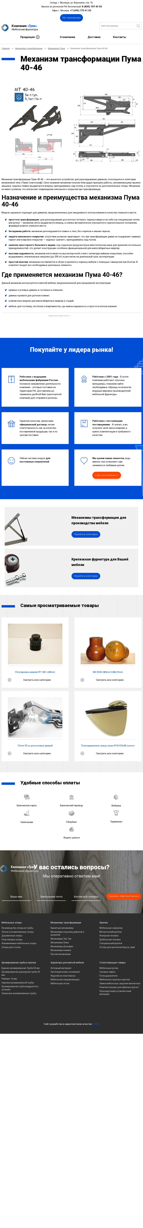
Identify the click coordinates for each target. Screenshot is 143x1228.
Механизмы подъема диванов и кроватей (67, 946)
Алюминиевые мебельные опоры (19, 956)
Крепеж (103, 935)
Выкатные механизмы (62, 940)
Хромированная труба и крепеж (19, 975)
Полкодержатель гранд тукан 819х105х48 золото (108, 758)
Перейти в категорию (86, 539)
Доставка (94, 35)
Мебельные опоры (12, 935)
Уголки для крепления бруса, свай (117, 960)
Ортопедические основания (65, 984)
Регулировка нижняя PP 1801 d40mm (35, 684)
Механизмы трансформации (66, 935)
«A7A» (96, 1036)
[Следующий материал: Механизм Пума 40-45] (59, 314)
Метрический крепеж (110, 944)
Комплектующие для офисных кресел (119, 1000)
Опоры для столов (11, 960)
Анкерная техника (108, 948)
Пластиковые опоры (12, 952)
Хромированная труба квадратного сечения (20, 1001)
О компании (67, 35)
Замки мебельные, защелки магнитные (119, 996)
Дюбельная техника (110, 952)
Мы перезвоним (71, 17)
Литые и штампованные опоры (18, 944)
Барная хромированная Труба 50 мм (20, 981)
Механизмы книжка (61, 963)
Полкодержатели (108, 988)
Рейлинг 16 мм (9, 991)
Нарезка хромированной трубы (18, 995)
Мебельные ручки (108, 981)
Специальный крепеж (110, 956)
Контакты (119, 35)
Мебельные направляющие (65, 992)
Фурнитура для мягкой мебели (67, 975)
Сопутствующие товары (112, 975)
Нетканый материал (61, 981)
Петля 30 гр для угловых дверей (35, 758)
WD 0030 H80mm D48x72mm (108, 684)
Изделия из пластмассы (63, 988)
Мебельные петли (60, 996)
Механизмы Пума (60, 955)
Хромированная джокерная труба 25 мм (21, 986)
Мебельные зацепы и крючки (114, 992)
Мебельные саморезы (111, 940)
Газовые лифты (107, 984)
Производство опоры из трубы (17, 940)
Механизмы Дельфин (62, 959)
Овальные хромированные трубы (19, 1006)
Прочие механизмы (61, 967)
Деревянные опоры (12, 948)
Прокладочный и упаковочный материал (115, 1005)
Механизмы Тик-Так (61, 951)
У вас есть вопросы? (106, 473)
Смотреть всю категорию (37, 692)
